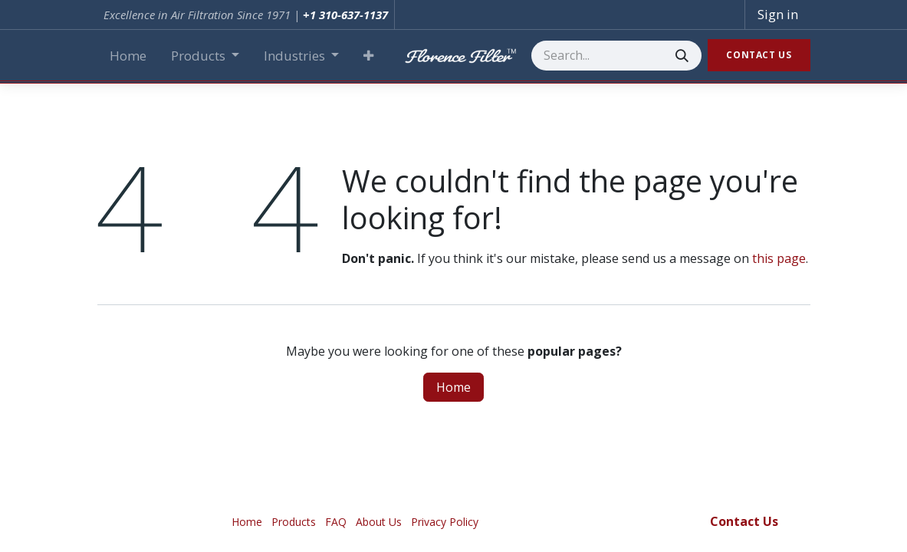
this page (779, 258)
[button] (368, 56)
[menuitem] (128, 56)
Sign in (777, 14)
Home (453, 387)
